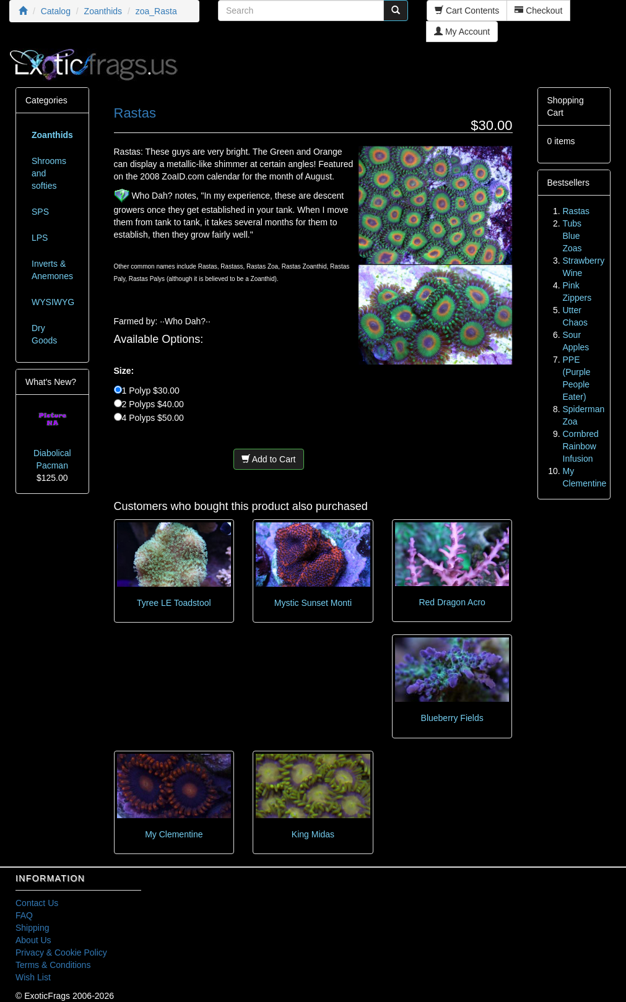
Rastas (576, 211)
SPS (40, 212)
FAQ (24, 915)
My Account (462, 32)
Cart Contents (467, 10)
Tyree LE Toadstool (174, 603)
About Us (33, 940)
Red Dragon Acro (452, 602)
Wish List (33, 977)
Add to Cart (268, 459)
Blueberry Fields (452, 718)
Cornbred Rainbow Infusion (581, 446)
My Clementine (173, 834)
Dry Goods (44, 334)
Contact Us (36, 903)
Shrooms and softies (49, 173)
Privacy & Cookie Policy (61, 952)
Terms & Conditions (52, 965)
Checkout (538, 10)
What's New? (50, 382)
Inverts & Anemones (52, 270)
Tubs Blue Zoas (572, 235)
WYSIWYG (53, 302)
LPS (40, 238)
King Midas (313, 834)
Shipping (32, 928)
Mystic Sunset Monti (313, 603)
